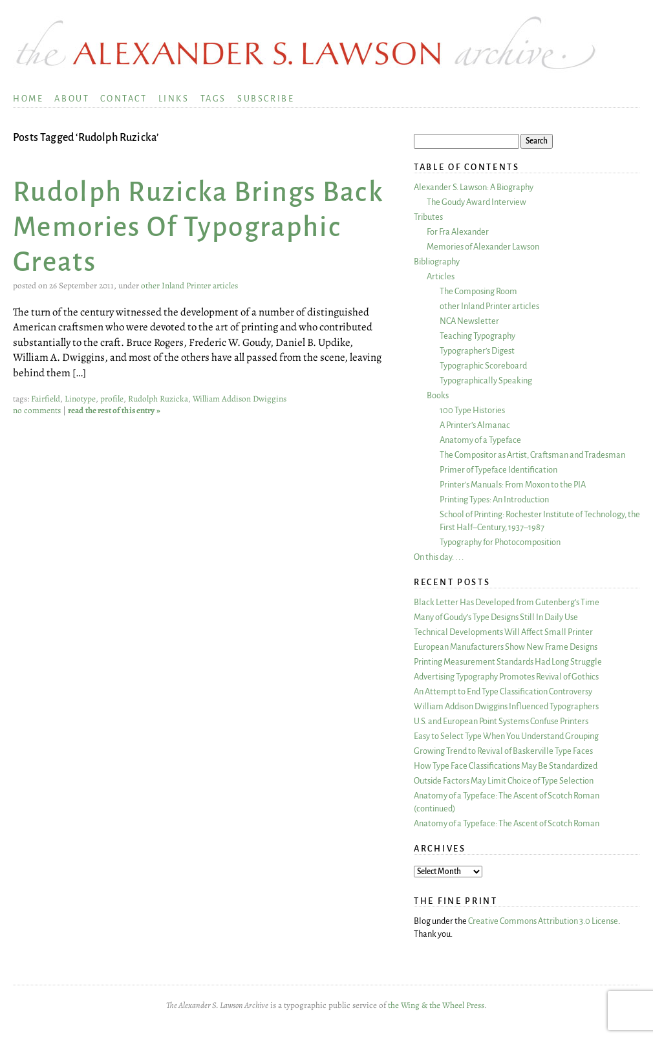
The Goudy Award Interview (476, 202)
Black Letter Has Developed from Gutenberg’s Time (506, 602)
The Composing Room (478, 291)
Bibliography (437, 261)
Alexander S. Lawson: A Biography (473, 187)
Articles (441, 276)
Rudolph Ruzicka (158, 399)
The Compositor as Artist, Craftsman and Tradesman (532, 455)
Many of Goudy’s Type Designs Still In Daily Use (496, 617)
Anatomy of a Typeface (480, 440)
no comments (37, 410)
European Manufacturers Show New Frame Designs (505, 647)
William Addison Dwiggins (239, 399)
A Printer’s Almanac (475, 425)
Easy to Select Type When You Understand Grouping (506, 736)
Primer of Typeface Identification (498, 470)
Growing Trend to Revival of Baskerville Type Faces (503, 751)
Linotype (80, 399)
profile (111, 399)
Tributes (428, 217)
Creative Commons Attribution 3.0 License (543, 921)
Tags (213, 98)
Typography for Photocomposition (500, 542)
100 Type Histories (472, 410)
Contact (123, 98)
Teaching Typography (477, 336)
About (71, 98)
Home (28, 98)
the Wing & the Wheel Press (436, 1005)
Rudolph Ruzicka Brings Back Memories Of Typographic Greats (198, 227)
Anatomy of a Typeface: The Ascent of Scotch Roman (506, 823)
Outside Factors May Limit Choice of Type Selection (504, 781)
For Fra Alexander (458, 232)
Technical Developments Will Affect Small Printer (503, 632)
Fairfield (45, 399)
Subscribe (265, 98)
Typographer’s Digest (477, 351)
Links (173, 98)
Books (438, 395)
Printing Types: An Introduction (494, 499)
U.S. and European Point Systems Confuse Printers (501, 721)
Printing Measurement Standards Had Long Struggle (508, 662)
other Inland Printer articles (189, 286)
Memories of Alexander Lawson (483, 247)
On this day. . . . (439, 557)
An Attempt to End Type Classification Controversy (503, 691)
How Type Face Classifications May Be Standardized (505, 766)
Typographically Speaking (486, 380)
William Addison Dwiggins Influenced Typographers (506, 706)
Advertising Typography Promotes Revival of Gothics (506, 676)
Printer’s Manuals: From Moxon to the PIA (513, 484)
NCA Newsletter (469, 321)
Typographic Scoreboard (483, 365)
